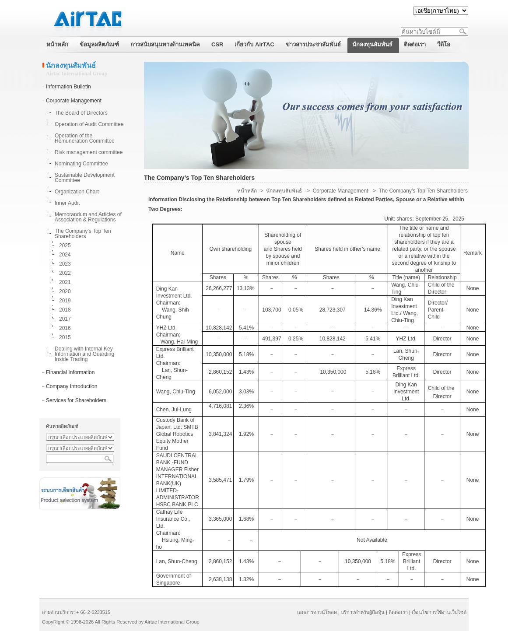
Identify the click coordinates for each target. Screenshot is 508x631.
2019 (65, 301)
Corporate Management (74, 101)
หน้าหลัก (247, 191)
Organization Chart (77, 192)
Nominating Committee (81, 164)
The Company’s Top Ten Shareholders (83, 233)
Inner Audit (67, 203)
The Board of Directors (81, 113)
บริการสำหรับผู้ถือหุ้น (363, 612)
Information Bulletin (68, 87)
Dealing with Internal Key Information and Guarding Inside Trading (84, 354)
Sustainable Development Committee (85, 177)
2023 (65, 264)
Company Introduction (71, 386)
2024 (65, 255)
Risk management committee (89, 152)
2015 (65, 337)
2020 (65, 291)
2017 (65, 319)
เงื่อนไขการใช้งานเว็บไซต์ (439, 612)
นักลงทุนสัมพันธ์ (284, 191)
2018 (65, 310)
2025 (65, 245)
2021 (65, 282)
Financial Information (70, 372)
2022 (65, 273)
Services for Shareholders (76, 400)
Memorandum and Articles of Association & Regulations (88, 217)
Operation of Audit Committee (89, 124)
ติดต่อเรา (398, 612)
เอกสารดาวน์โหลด (317, 612)
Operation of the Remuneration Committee (85, 138)
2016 (65, 328)
